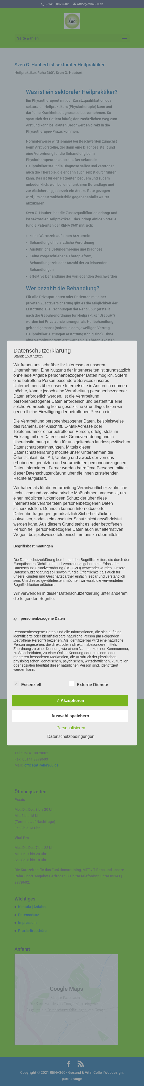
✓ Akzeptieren (70, 700)
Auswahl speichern (70, 716)
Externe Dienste (88, 684)
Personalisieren (71, 728)
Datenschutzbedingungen (70, 736)
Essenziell (27, 684)
